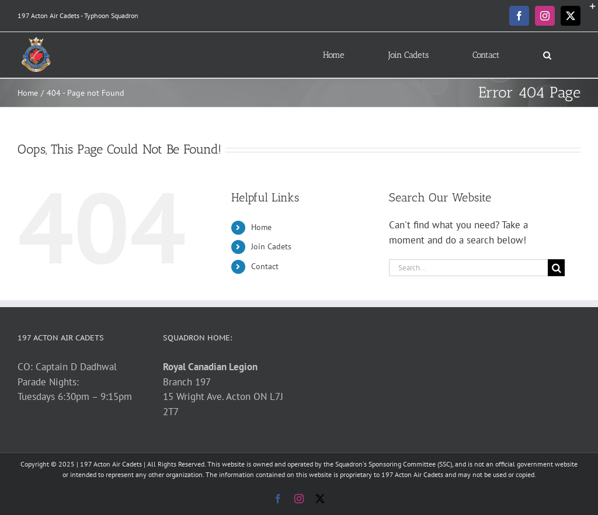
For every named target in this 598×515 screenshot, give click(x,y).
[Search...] (468, 267)
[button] (547, 55)
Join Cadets (271, 246)
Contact (265, 266)
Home (261, 227)
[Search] (556, 267)
